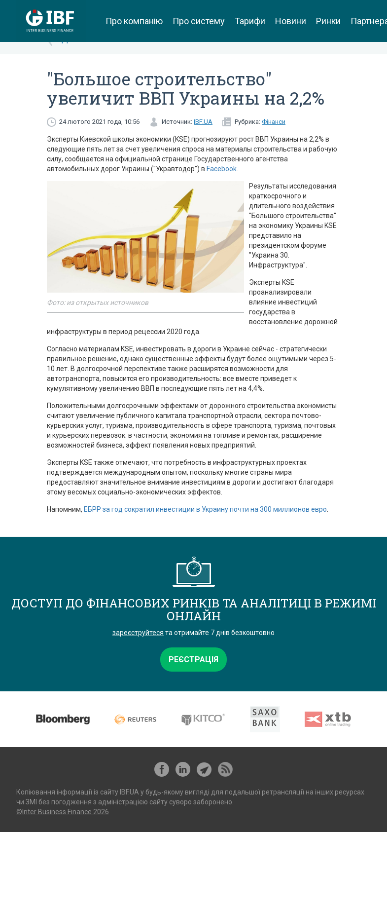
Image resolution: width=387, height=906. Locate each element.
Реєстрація (193, 659)
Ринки (328, 21)
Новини (290, 21)
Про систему (199, 21)
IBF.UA (203, 121)
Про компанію (134, 21)
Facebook (222, 169)
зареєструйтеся (138, 633)
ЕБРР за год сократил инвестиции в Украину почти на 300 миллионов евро (205, 509)
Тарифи (250, 21)
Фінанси (273, 121)
